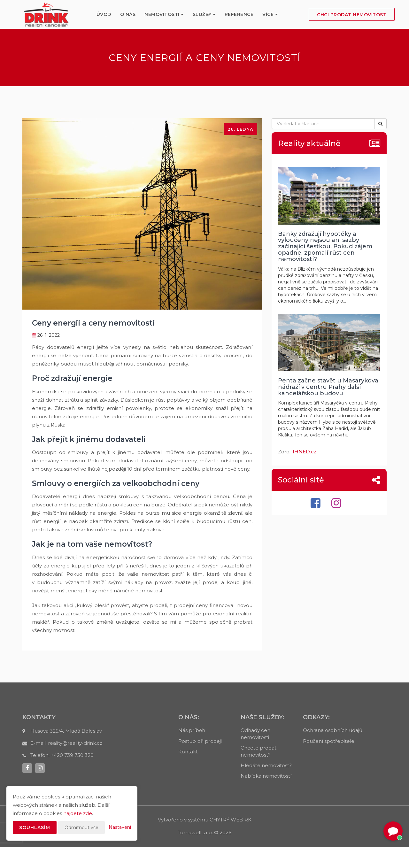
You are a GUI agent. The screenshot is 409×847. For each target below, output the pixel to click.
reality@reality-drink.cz (75, 743)
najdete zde (77, 813)
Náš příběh (191, 730)
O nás (128, 14)
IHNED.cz (304, 452)
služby (204, 14)
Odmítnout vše (81, 827)
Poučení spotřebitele (328, 741)
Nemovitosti (164, 14)
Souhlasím (34, 827)
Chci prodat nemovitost (351, 15)
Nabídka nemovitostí (266, 776)
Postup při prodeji (200, 741)
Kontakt (188, 752)
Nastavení (120, 827)
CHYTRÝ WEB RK (230, 820)
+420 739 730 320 (72, 755)
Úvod (103, 14)
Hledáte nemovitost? (266, 765)
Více (270, 14)
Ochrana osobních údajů (332, 730)
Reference (239, 14)
